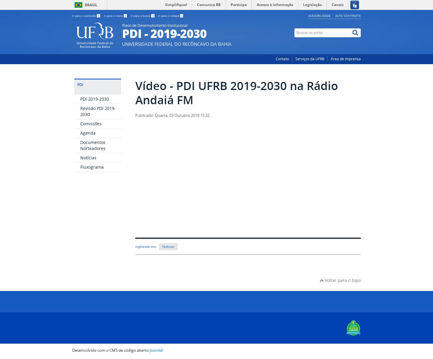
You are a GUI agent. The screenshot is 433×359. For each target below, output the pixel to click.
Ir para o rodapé (170, 15)
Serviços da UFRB (309, 58)
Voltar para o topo (340, 280)
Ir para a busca (143, 15)
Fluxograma (92, 167)
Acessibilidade (319, 16)
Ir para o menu (116, 15)
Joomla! (156, 350)
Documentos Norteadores (93, 145)
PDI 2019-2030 (94, 99)
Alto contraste (348, 16)
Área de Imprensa (346, 58)
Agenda (88, 133)
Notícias (88, 158)
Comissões (91, 123)
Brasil (91, 5)
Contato (282, 58)
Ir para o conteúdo (86, 15)
